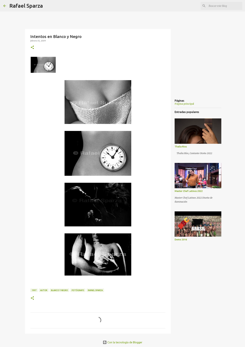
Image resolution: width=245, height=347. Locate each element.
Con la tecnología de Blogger (122, 342)
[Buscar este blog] (224, 6)
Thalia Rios (181, 146)
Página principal (184, 103)
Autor (43, 290)
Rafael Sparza (26, 6)
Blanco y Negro (59, 290)
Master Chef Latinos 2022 (189, 191)
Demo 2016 (181, 239)
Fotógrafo (78, 290)
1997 (34, 290)
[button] (32, 47)
